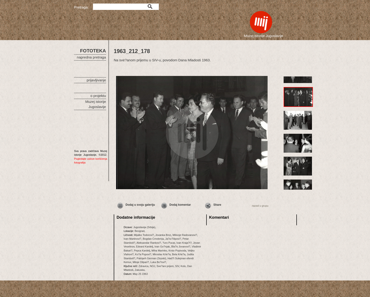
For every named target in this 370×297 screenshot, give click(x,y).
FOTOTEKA (93, 50)
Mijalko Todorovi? (144, 235)
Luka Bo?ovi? (158, 262)
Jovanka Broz (163, 235)
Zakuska (140, 269)
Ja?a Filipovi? (173, 238)
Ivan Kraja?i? (184, 242)
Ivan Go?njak (162, 246)
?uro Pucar (169, 242)
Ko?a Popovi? (143, 254)
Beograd (139, 231)
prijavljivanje (96, 80)
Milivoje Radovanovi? (184, 235)
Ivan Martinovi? (132, 238)
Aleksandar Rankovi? (148, 242)
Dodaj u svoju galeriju (140, 204)
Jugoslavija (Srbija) (144, 227)
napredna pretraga (91, 57)
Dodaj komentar (180, 204)
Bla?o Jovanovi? (180, 246)
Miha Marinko (159, 250)
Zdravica (143, 266)
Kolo (183, 266)
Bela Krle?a (178, 254)
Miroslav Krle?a (162, 254)
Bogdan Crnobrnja (153, 238)
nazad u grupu (260, 205)
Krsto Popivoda (177, 250)
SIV (177, 266)
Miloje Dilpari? (141, 262)
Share (217, 204)
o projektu (98, 96)
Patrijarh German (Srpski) (151, 258)
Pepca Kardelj (142, 250)
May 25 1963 (140, 273)
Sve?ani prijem (165, 266)
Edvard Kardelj (144, 246)
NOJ (152, 266)
